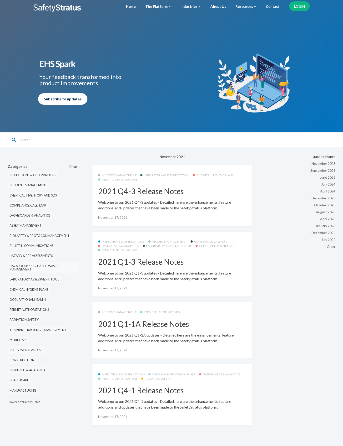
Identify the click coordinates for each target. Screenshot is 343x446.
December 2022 (323, 233)
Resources (246, 6)
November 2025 (323, 163)
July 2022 (328, 240)
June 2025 (327, 177)
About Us (218, 6)
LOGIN (299, 6)
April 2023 (327, 219)
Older (331, 246)
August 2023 (325, 212)
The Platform (158, 6)
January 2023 (325, 226)
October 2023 (324, 205)
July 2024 (328, 184)
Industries (191, 6)
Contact (273, 6)
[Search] (41, 139)
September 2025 (322, 170)
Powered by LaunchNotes (24, 402)
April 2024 (327, 191)
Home (131, 6)
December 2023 (323, 198)
